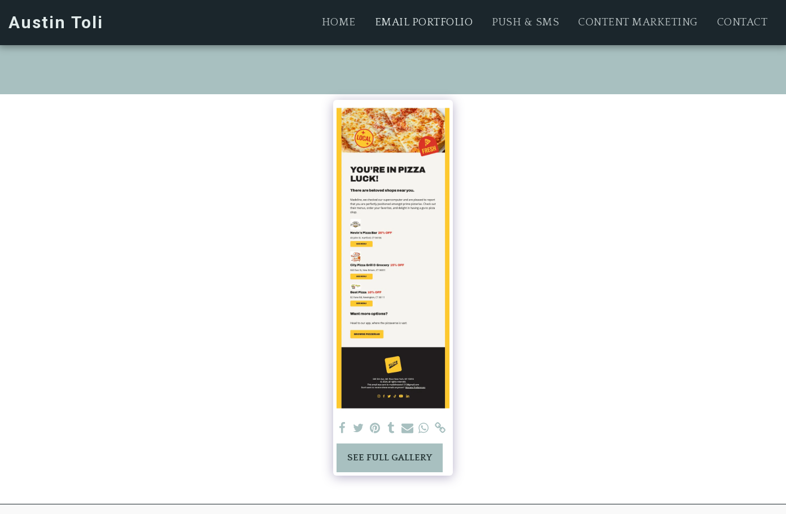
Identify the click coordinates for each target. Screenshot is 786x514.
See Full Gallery (389, 458)
